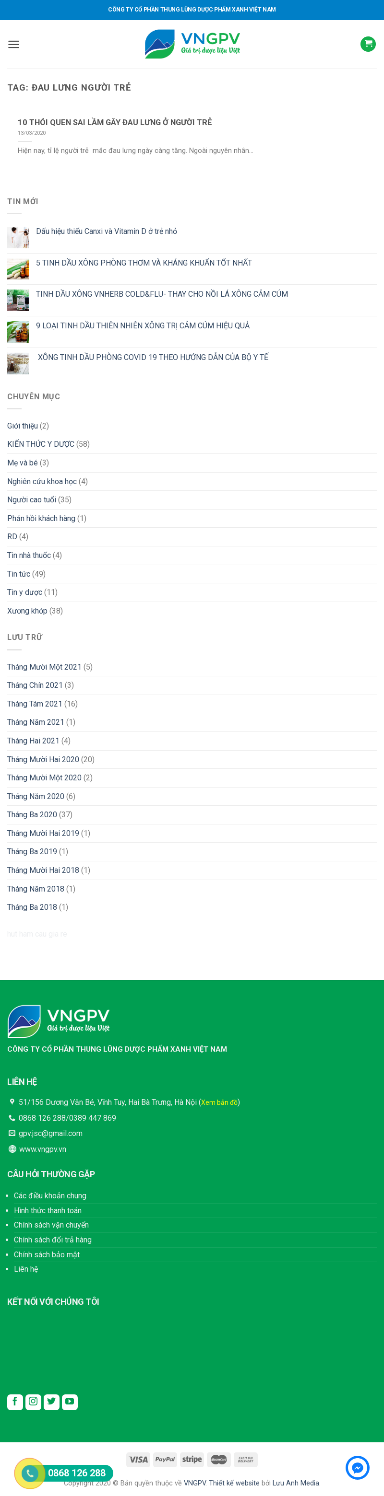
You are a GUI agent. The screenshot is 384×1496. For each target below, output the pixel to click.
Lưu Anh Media (296, 1483)
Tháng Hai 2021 (33, 740)
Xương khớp (27, 610)
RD (12, 536)
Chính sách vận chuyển (51, 1224)
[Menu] (13, 44)
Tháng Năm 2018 (35, 888)
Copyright (79, 1483)
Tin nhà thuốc (29, 555)
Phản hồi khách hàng (41, 518)
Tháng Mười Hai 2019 (43, 833)
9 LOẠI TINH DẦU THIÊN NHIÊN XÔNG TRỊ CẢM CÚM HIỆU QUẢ (143, 325)
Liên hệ (26, 1269)
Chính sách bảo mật (47, 1254)
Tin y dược (24, 592)
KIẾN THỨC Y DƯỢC (40, 444)
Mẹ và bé (22, 462)
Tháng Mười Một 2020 (44, 777)
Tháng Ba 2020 (32, 814)
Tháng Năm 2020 (35, 796)
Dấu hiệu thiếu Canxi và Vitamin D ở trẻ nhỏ (106, 231)
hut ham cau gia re (37, 934)
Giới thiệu (22, 425)
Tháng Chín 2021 (35, 685)
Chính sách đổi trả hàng (53, 1239)
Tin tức (18, 574)
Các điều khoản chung (50, 1195)
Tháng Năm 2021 (35, 722)
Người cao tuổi (31, 499)
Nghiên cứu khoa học (42, 481)
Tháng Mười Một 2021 (44, 667)
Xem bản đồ (219, 1102)
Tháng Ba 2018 (32, 907)
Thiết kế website (234, 1483)
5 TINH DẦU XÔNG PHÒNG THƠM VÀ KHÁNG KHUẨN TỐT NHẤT (144, 262)
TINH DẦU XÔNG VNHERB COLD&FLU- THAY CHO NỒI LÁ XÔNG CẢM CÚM (162, 294)
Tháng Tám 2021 (34, 703)
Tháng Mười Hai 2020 (43, 759)
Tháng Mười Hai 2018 (43, 870)
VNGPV (194, 1483)
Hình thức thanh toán (48, 1210)
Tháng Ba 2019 (32, 851)
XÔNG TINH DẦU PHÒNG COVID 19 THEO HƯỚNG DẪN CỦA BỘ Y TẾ (152, 357)
